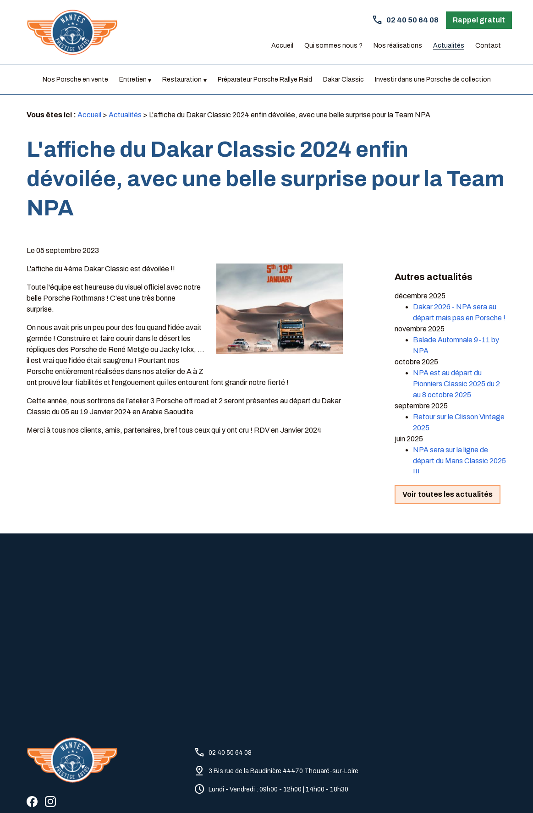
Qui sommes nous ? (333, 45)
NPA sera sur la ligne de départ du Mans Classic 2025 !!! (459, 435)
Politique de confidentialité (195, 789)
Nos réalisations (398, 45)
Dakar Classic (343, 79)
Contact (488, 45)
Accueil (282, 45)
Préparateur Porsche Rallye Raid (265, 79)
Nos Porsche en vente (75, 79)
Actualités (448, 45)
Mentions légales (119, 789)
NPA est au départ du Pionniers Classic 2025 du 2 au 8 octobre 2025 (456, 358)
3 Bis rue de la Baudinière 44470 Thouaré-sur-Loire (283, 730)
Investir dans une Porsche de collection (433, 79)
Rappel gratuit (479, 20)
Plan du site (263, 789)
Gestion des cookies (322, 789)
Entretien (133, 79)
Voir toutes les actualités (447, 468)
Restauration (182, 79)
